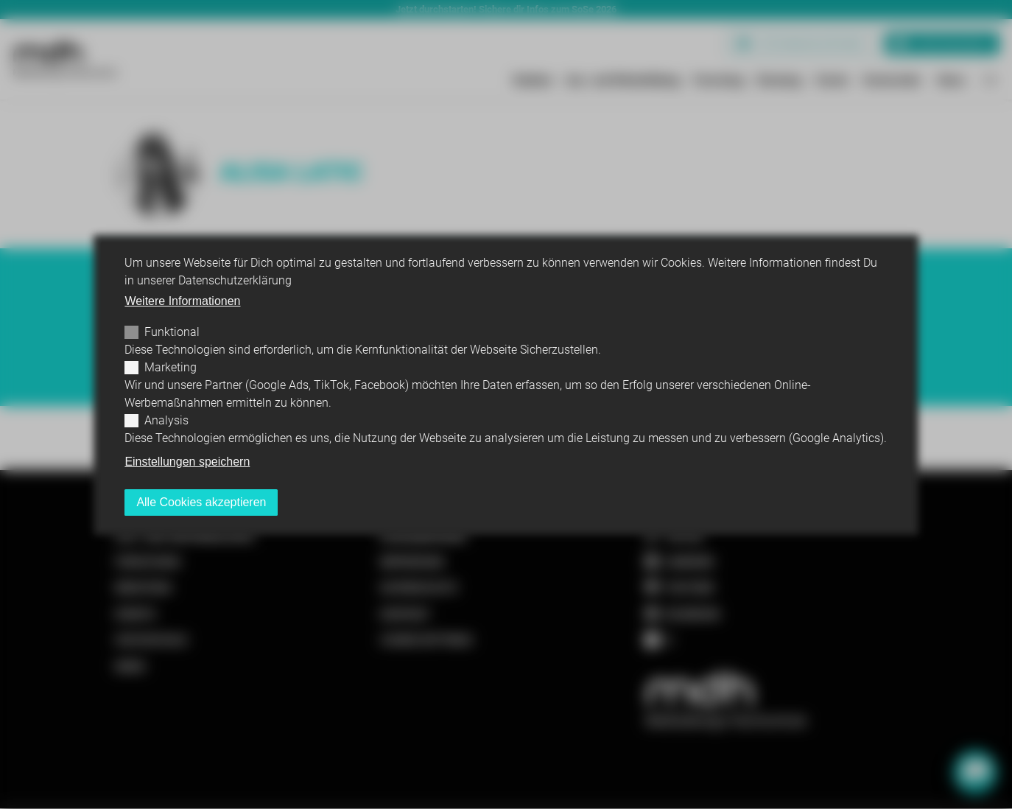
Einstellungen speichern (187, 461)
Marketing (170, 367)
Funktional (172, 332)
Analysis (166, 420)
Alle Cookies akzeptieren (201, 502)
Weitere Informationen (182, 301)
